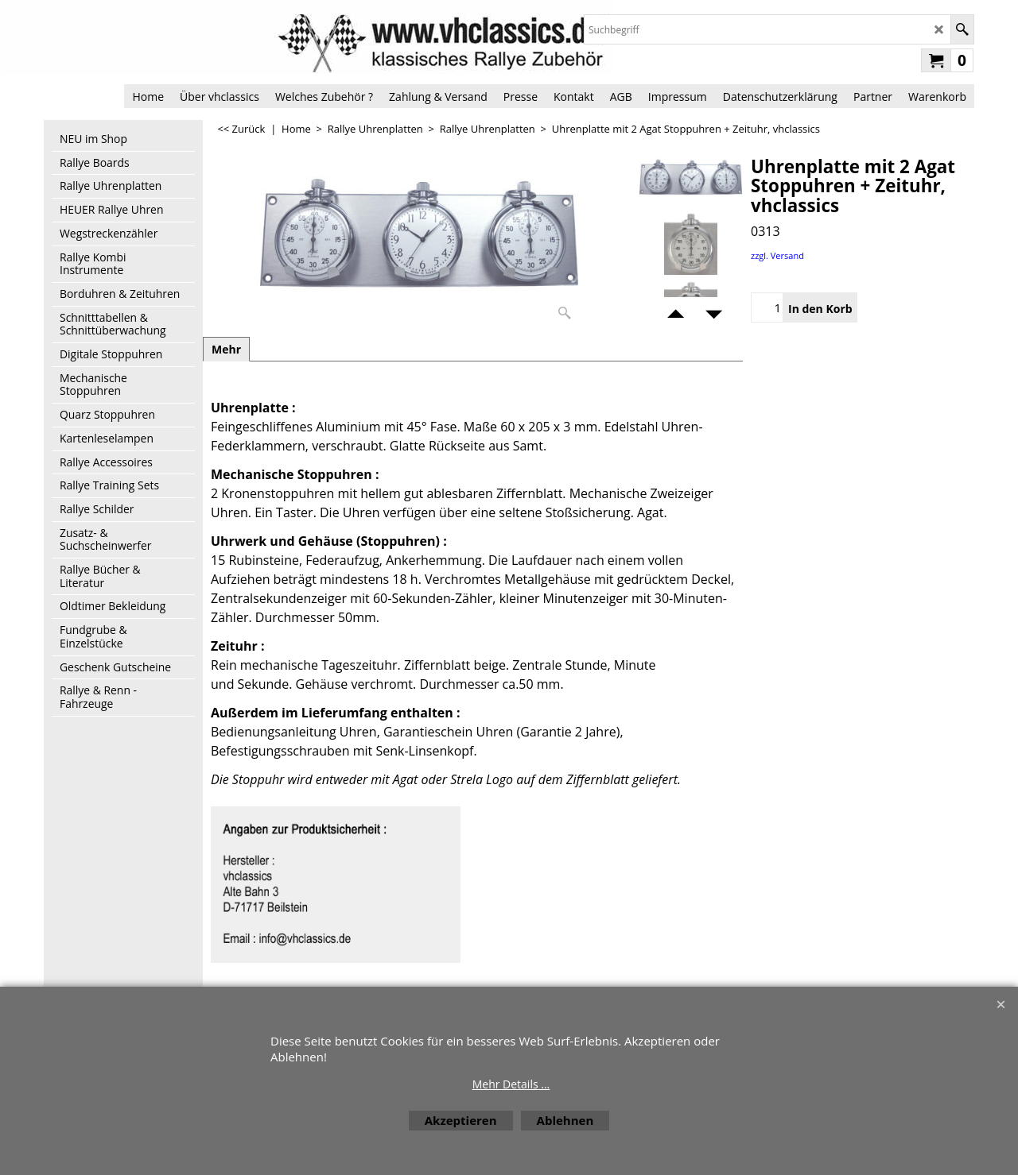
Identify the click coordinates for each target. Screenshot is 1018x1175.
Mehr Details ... (511, 1084)
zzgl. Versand (777, 255)
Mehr (226, 349)
